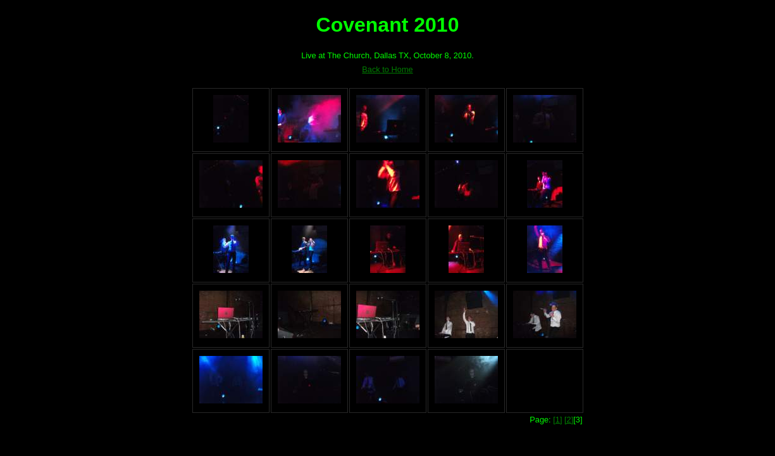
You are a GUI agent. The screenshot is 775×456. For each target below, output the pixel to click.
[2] (568, 419)
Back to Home (387, 69)
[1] (557, 419)
